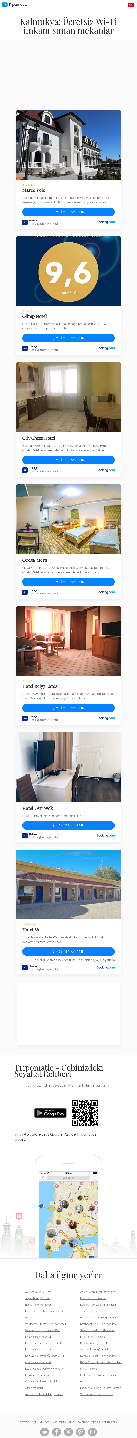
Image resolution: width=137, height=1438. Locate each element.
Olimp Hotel (35, 313)
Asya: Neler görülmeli (37, 1287)
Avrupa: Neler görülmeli (39, 1281)
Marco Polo (34, 188)
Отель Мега (35, 554)
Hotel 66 (31, 919)
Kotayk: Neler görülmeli (94, 1332)
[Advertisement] (68, 77)
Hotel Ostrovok (38, 799)
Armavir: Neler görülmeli (94, 1339)
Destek (24, 1411)
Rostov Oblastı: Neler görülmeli (98, 1307)
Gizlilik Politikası (55, 1411)
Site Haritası (109, 1411)
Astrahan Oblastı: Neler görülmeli (44, 1383)
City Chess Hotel (39, 433)
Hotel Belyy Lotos (40, 678)
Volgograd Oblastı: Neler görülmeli (45, 1313)
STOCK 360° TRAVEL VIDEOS (84, 1411)
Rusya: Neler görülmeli (38, 1294)
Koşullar (37, 1411)
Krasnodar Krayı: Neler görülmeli (99, 1313)
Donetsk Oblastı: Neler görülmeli (99, 1345)
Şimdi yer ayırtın (68, 210)
